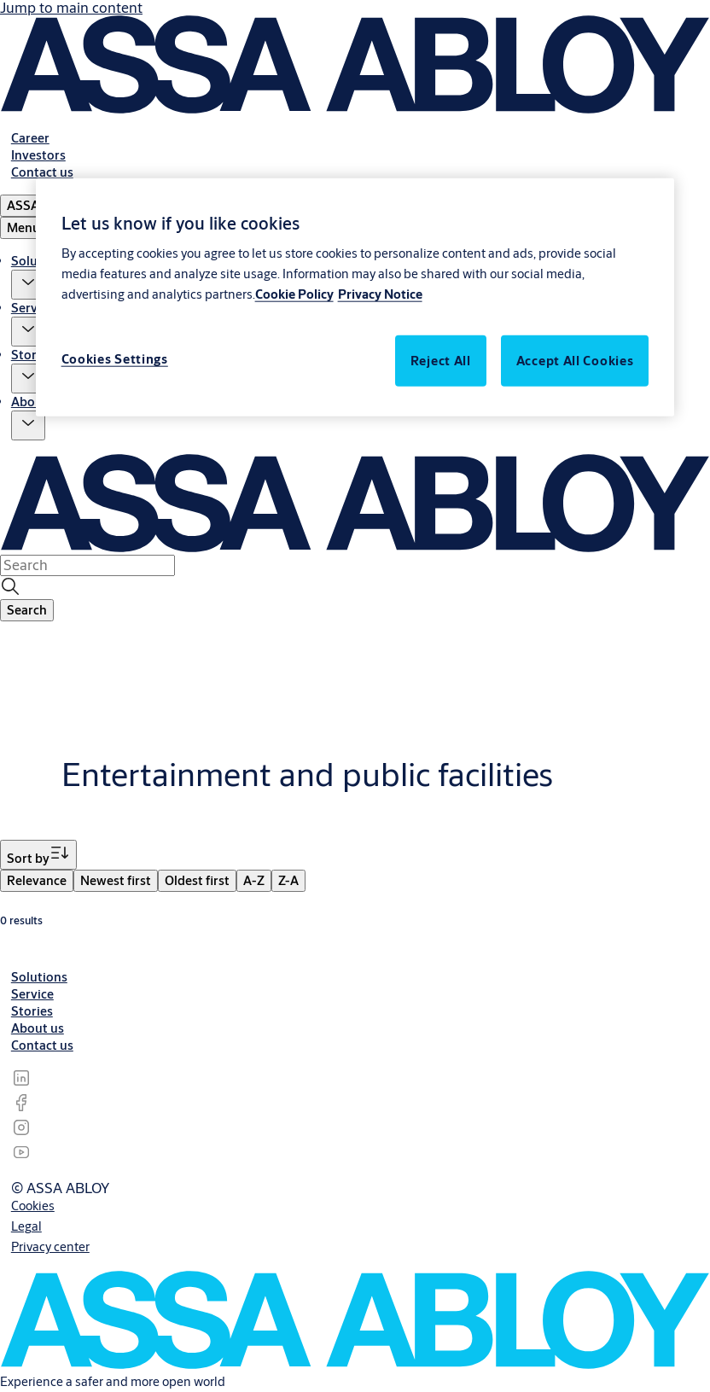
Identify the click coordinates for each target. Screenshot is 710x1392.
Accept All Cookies (575, 360)
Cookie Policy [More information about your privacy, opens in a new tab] (294, 294)
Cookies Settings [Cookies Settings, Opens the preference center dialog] (114, 359)
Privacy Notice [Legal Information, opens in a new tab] (380, 294)
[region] (355, 297)
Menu (23, 227)
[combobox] (87, 565)
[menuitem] (36, 881)
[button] (28, 285)
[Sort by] (38, 855)
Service (32, 308)
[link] (30, 138)
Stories (32, 355)
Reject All (440, 360)
